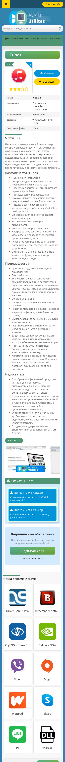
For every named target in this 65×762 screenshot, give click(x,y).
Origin (47, 679)
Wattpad (17, 714)
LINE (17, 748)
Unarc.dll (47, 748)
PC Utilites (13, 38)
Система (35, 38)
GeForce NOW (47, 645)
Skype (47, 714)
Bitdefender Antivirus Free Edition (47, 611)
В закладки (47, 81)
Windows (24, 38)
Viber (17, 679)
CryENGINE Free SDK (17, 645)
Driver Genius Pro (17, 611)
